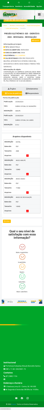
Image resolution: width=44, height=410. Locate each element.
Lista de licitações (12, 28)
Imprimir (35, 40)
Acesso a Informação (17, 25)
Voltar (7, 221)
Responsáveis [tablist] (32, 93)
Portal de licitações (33, 25)
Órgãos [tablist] (12, 89)
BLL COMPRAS (20, 55)
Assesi (13, 404)
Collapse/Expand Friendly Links (5, 408)
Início (5, 25)
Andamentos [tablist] (32, 89)
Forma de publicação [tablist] (13, 93)
